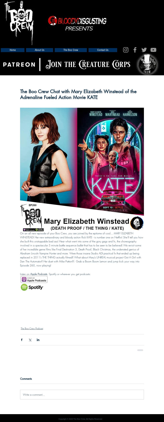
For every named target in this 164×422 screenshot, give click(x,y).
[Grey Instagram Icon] (125, 49)
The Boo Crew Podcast (32, 328)
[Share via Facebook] (21, 339)
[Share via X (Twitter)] (29, 339)
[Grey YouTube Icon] (153, 49)
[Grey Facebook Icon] (135, 49)
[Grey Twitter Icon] (144, 49)
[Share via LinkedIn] (38, 339)
